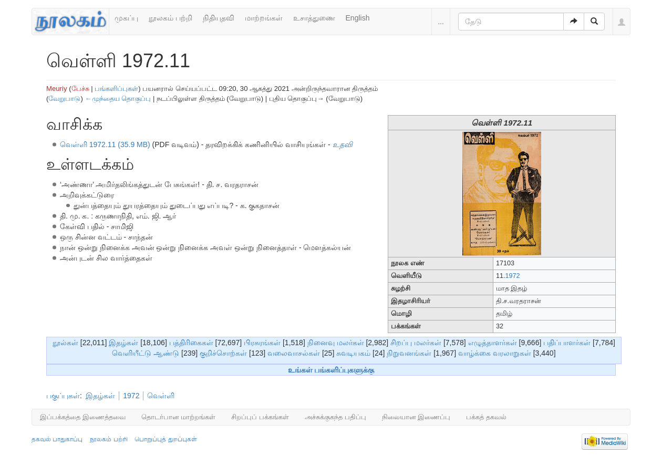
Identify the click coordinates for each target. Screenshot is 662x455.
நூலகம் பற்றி (170, 18)
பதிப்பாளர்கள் (567, 342)
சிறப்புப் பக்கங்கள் (260, 417)
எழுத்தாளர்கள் (492, 342)
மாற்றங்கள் (264, 18)
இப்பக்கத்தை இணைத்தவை (83, 417)
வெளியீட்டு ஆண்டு (145, 353)
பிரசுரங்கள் (262, 342)
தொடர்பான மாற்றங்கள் (178, 417)
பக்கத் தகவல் (486, 417)
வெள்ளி (160, 395)
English (358, 18)
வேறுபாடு (64, 98)
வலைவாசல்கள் (293, 353)
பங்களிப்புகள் (116, 88)
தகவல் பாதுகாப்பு (57, 439)
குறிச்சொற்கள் (223, 353)
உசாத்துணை (314, 18)
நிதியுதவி (218, 18)
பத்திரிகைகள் (191, 342)
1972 (512, 276)
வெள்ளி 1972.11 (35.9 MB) (105, 144)
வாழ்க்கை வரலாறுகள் (494, 353)
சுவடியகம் (353, 353)
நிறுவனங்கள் (409, 353)
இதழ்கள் (123, 342)
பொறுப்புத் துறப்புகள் (165, 439)
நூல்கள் (65, 342)
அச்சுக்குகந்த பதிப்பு (335, 417)
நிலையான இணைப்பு (416, 417)
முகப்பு (126, 18)
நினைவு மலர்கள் (335, 342)
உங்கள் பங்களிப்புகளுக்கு (331, 370)
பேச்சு (80, 88)
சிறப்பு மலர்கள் (415, 342)
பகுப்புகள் (63, 395)
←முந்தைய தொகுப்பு (118, 98)
